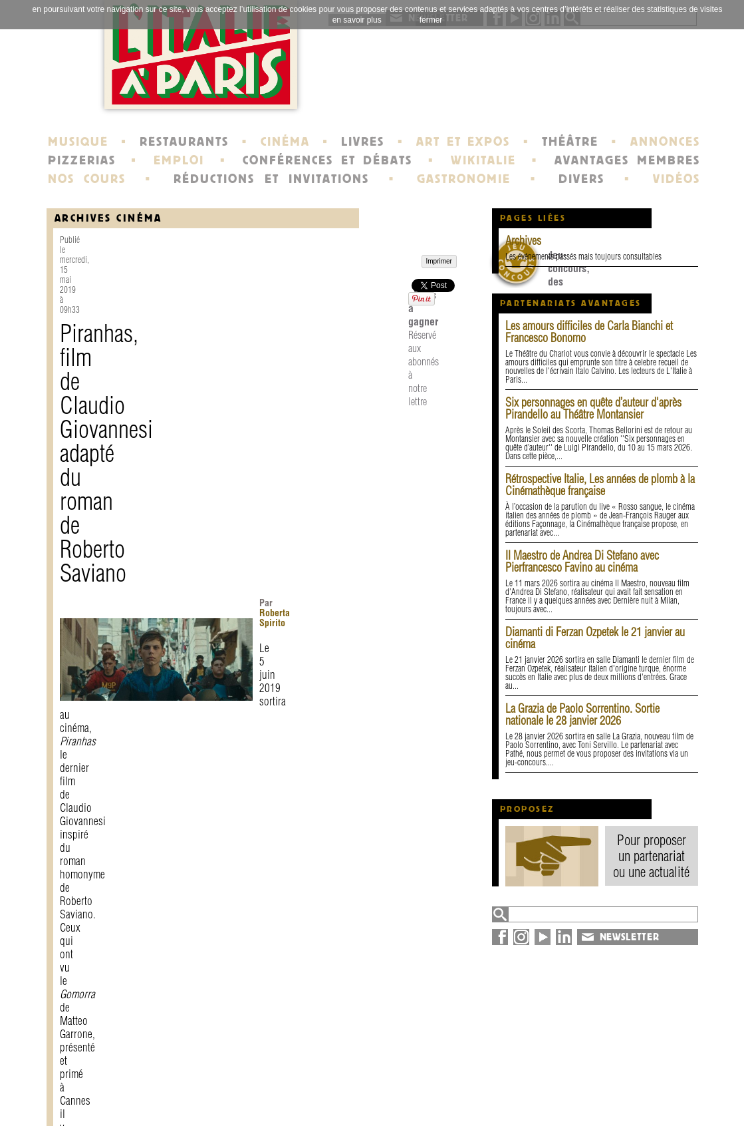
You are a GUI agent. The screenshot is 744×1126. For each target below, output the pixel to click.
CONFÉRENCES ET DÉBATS (327, 160)
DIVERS (581, 179)
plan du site (598, 1090)
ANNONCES (665, 141)
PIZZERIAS (82, 160)
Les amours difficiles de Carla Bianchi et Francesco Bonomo (589, 331)
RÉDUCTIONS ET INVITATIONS (271, 179)
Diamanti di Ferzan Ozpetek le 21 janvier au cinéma (595, 638)
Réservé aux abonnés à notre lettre (274, 915)
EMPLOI (179, 160)
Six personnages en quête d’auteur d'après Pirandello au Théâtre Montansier (593, 408)
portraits (338, 1090)
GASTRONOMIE (464, 179)
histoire (335, 1078)
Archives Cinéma (108, 218)
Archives (523, 240)
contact (206, 1078)
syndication (596, 1102)
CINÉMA (285, 141)
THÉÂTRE (570, 141)
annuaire (590, 1078)
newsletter (468, 1078)
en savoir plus (357, 20)
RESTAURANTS (184, 141)
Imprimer (91, 968)
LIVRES (362, 141)
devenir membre (229, 1102)
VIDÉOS (676, 179)
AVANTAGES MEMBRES (627, 160)
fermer (431, 20)
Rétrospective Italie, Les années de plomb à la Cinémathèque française (600, 484)
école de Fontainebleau (374, 1102)
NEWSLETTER (630, 937)
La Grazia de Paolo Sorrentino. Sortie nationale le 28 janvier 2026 (582, 714)
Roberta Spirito (303, 317)
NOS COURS (87, 179)
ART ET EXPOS (463, 141)
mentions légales (231, 1090)
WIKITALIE (483, 160)
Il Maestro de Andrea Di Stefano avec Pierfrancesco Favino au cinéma (582, 561)
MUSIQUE (78, 141)
